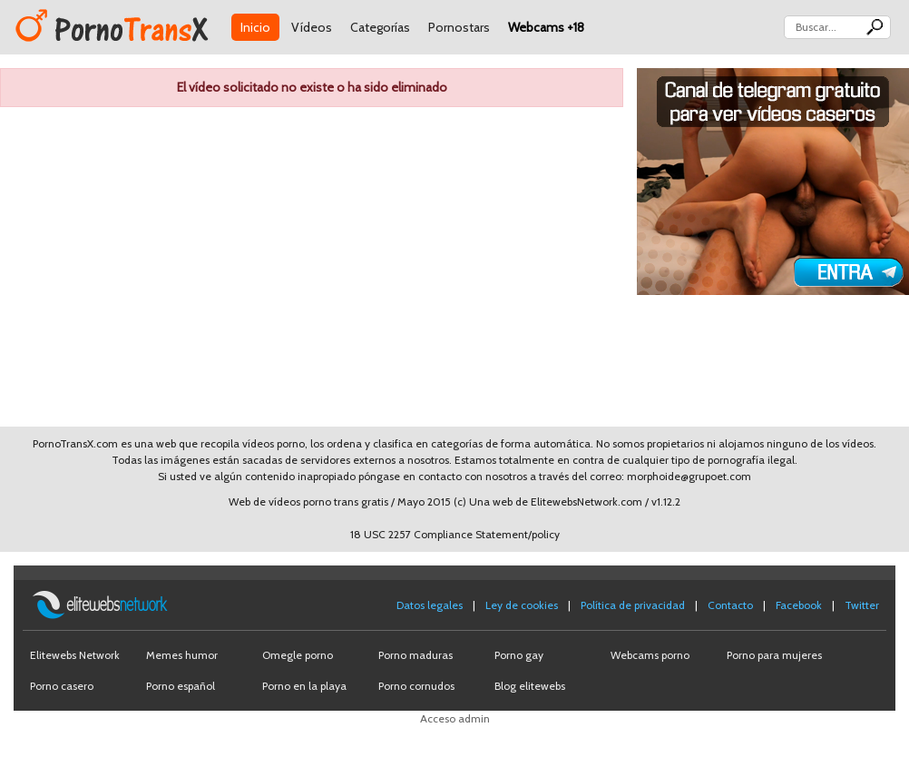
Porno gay (518, 655)
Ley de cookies (521, 605)
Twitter (862, 605)
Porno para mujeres (774, 655)
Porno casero (61, 686)
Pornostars (459, 27)
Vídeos (311, 27)
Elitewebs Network (75, 655)
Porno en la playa (304, 686)
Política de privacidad (633, 605)
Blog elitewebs (529, 686)
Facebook (799, 605)
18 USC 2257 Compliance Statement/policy (455, 534)
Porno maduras (415, 655)
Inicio (255, 27)
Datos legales (429, 605)
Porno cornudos (416, 686)
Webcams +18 (546, 27)
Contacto (730, 605)
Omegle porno (297, 655)
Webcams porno (650, 655)
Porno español (180, 686)
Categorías (380, 27)
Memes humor (182, 655)
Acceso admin (455, 718)
